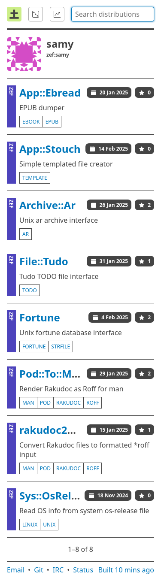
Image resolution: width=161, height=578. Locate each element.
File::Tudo (43, 261)
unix (49, 524)
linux (29, 524)
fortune (34, 346)
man (28, 402)
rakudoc (68, 402)
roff (92, 402)
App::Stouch (50, 149)
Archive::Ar (47, 205)
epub (52, 121)
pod (45, 402)
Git (38, 570)
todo (29, 290)
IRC (58, 570)
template (34, 178)
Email (15, 570)
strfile (60, 346)
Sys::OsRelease (57, 495)
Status (83, 570)
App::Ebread (50, 92)
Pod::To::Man (52, 373)
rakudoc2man (54, 430)
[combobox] (112, 14)
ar (25, 234)
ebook (31, 121)
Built (126, 570)
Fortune (39, 317)
